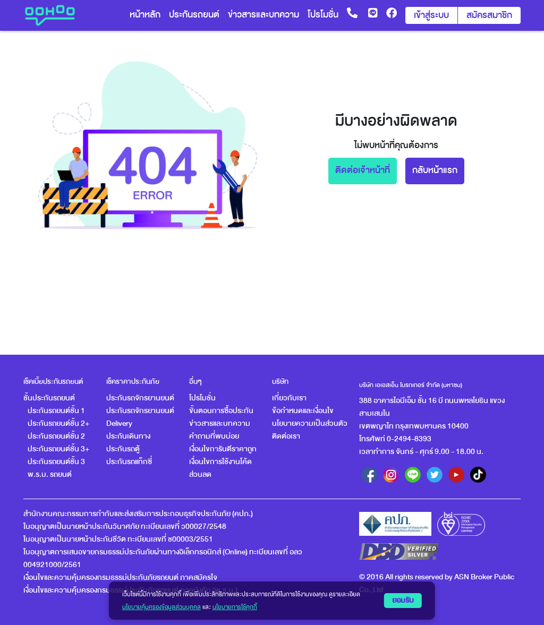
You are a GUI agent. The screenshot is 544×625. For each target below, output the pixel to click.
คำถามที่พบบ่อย (214, 436)
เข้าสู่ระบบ (431, 15)
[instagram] (391, 475)
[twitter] (435, 475)
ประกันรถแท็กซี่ (129, 462)
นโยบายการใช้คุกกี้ (234, 607)
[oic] (395, 524)
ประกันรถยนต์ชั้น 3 (56, 462)
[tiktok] (478, 475)
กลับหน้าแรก (434, 170)
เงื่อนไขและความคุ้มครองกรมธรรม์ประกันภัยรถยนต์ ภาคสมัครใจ (120, 577)
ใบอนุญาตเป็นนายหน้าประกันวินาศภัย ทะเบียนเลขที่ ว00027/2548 (124, 526)
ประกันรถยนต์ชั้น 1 (56, 411)
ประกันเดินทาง (128, 436)
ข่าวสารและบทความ (219, 423)
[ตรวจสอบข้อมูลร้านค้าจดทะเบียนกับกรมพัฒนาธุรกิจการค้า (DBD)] (399, 551)
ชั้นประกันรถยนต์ (49, 398)
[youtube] (456, 475)
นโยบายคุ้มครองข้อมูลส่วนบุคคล (161, 607)
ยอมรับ (403, 600)
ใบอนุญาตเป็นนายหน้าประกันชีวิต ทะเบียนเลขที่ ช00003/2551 (118, 539)
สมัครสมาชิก (489, 15)
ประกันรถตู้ (123, 449)
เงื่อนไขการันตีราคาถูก (223, 449)
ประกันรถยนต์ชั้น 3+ (58, 449)
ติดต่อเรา (286, 436)
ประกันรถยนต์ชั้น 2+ (58, 423)
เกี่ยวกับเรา (289, 398)
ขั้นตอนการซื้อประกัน (221, 411)
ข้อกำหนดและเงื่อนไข (303, 411)
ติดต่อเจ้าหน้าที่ (362, 170)
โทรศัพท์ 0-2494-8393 (395, 439)
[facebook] (369, 475)
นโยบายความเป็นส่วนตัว (309, 423)
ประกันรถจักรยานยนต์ (140, 398)
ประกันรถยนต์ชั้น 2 (56, 436)
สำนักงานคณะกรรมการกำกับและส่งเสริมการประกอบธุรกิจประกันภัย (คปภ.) (138, 514)
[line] (413, 475)
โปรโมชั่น (202, 398)
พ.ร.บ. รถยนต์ (50, 474)
